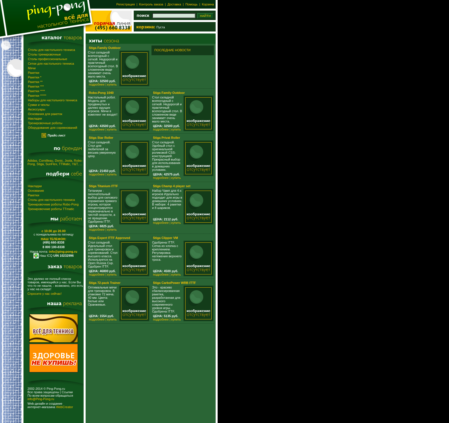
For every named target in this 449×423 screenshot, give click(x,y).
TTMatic (64, 164)
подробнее (97, 84)
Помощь (191, 4)
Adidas (32, 160)
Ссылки (67, 392)
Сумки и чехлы (39, 104)
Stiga (40, 164)
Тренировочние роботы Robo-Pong (53, 204)
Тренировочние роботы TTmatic (51, 209)
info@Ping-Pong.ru (40, 399)
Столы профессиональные (47, 59)
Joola (68, 160)
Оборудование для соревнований (52, 127)
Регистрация (125, 4)
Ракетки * (34, 77)
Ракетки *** (36, 86)
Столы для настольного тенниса (51, 50)
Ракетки (33, 72)
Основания (36, 190)
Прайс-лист (57, 135)
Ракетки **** (36, 91)
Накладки (35, 118)
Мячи (32, 68)
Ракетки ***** (37, 95)
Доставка (174, 4)
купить (112, 84)
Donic (59, 160)
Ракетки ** (35, 82)
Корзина (208, 4)
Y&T (75, 164)
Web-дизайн (36, 403)
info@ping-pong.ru (63, 251)
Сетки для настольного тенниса (51, 63)
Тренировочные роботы (45, 123)
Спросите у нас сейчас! (44, 293)
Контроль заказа (151, 4)
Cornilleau (46, 160)
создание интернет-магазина (44, 405)
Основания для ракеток (45, 114)
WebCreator (64, 407)
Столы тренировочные (44, 54)
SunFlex (51, 164)
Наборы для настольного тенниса (52, 100)
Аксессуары (36, 109)
